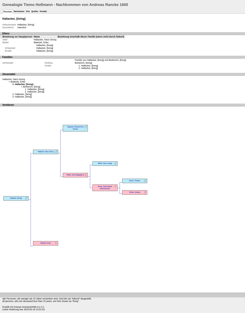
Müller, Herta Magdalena (75, 175)
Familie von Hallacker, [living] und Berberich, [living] (100, 60)
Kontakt (43, 11)
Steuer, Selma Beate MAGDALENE (105, 187)
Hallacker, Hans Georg (45, 39)
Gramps (17, 307)
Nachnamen (19, 11)
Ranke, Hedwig (134, 192)
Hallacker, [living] (44, 45)
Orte (28, 11)
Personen (7, 12)
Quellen (34, 11)
